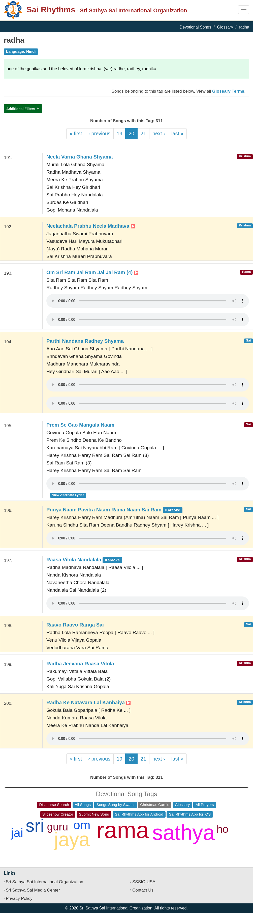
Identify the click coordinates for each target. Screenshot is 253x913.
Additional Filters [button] (20, 109)
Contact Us (142, 890)
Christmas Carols (154, 804)
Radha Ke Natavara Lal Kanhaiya (88, 702)
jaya (72, 839)
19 (119, 133)
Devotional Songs (195, 27)
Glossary (225, 27)
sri (35, 826)
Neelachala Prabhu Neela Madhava (90, 226)
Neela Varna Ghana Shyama (79, 157)
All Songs (83, 804)
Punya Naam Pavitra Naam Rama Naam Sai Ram (114, 509)
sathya (183, 832)
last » (177, 133)
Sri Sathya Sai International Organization (44, 881)
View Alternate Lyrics (68, 495)
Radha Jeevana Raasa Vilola (80, 663)
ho (223, 829)
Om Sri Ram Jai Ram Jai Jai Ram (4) (92, 272)
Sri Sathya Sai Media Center (33, 890)
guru (57, 827)
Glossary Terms (228, 91)
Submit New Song (94, 814)
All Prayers (205, 804)
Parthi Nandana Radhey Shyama (85, 341)
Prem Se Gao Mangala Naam (80, 425)
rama (123, 830)
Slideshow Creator (57, 814)
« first (76, 133)
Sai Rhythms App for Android (139, 814)
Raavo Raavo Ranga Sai (75, 625)
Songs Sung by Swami (116, 804)
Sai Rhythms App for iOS (190, 814)
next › (158, 133)
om (81, 825)
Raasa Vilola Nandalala (84, 559)
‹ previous (99, 133)
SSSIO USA (143, 881)
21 (143, 133)
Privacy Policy (19, 898)
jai (17, 833)
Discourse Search (54, 804)
